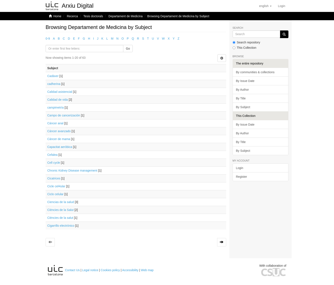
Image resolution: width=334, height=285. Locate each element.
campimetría (55, 107)
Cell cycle (53, 162)
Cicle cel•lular (56, 186)
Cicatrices (53, 178)
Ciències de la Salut (60, 210)
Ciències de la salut (60, 217)
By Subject (243, 107)
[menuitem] (281, 6)
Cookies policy (110, 270)
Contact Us (72, 270)
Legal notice (90, 270)
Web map (147, 270)
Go (128, 48)
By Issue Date (245, 81)
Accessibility (130, 270)
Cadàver (53, 76)
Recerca (72, 16)
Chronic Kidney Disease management (72, 170)
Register (241, 176)
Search (238, 28)
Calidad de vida (57, 99)
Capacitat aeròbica (59, 147)
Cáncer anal (55, 123)
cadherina (53, 84)
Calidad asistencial (59, 91)
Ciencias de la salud (60, 202)
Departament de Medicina (125, 16)
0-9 (48, 38)
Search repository (246, 42)
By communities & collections (255, 72)
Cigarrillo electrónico (60, 225)
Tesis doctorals (93, 16)
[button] (265, 6)
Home (57, 16)
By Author (242, 89)
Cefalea (52, 154)
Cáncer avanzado (59, 131)
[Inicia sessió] (281, 6)
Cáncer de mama (58, 139)
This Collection (244, 47)
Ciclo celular (55, 194)
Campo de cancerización (63, 115)
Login (239, 168)
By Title (241, 98)
